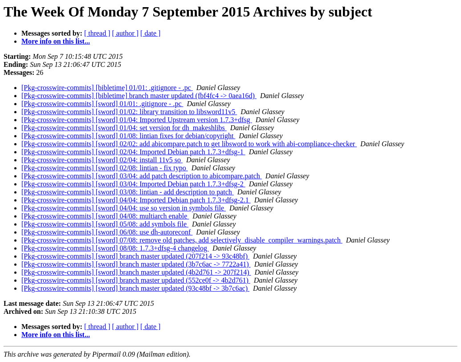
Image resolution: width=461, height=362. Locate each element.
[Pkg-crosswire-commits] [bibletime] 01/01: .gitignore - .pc (107, 87)
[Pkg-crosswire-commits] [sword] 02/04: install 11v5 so (102, 160)
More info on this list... (55, 41)
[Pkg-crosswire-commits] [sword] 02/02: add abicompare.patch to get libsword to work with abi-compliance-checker (189, 144)
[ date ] (150, 33)
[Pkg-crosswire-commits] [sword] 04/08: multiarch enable (105, 216)
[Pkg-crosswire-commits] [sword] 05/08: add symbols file (104, 224)
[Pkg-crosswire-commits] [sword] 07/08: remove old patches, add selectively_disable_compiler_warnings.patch (182, 240)
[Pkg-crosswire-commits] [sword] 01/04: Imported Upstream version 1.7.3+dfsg (136, 119)
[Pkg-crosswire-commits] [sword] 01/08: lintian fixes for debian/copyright (128, 136)
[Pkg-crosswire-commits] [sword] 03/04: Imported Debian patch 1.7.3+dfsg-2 (133, 184)
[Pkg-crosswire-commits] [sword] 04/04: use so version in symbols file (123, 208)
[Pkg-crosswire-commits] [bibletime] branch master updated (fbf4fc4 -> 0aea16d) (139, 95)
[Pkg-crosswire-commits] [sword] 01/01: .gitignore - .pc (102, 103)
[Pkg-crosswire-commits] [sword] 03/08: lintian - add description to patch (127, 192)
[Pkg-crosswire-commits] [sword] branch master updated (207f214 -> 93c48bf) (135, 256)
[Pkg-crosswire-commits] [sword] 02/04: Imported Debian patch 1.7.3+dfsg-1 (133, 152)
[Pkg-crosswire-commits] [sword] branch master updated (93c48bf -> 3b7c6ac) (135, 288)
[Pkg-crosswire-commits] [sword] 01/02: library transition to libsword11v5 (129, 111)
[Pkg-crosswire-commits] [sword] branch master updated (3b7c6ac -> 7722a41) (136, 264)
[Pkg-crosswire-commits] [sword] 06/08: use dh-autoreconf (106, 232)
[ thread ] (97, 33)
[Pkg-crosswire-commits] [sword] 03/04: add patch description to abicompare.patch (141, 176)
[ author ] (125, 33)
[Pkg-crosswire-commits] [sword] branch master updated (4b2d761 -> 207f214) (136, 272)
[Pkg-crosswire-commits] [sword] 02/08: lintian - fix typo (104, 168)
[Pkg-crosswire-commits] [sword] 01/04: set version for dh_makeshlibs (124, 128)
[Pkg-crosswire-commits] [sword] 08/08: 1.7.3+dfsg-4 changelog (115, 248)
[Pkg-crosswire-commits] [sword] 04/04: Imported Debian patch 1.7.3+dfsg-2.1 (136, 200)
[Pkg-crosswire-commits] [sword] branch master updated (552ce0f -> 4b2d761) (135, 280)
